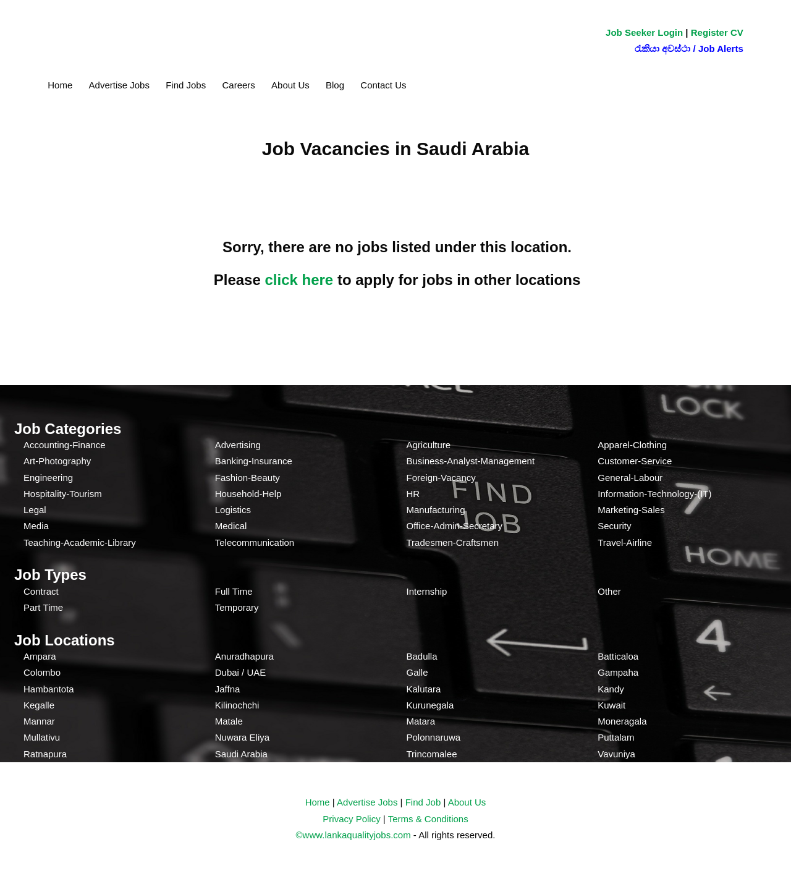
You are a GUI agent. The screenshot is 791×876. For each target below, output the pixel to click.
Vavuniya (616, 754)
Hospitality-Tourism (62, 493)
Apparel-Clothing (632, 445)
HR (413, 493)
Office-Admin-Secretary (455, 526)
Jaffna (227, 689)
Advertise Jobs (119, 85)
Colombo (42, 672)
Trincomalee (432, 754)
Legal (34, 509)
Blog (335, 85)
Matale (229, 721)
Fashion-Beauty (247, 477)
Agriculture (429, 445)
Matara (421, 721)
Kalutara (424, 689)
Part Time (43, 607)
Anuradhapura (244, 656)
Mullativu (41, 737)
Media (36, 526)
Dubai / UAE (240, 672)
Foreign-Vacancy (441, 477)
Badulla (422, 656)
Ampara (39, 656)
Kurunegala (430, 705)
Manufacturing (436, 509)
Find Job (423, 802)
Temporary (237, 607)
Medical (231, 526)
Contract (41, 591)
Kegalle (38, 705)
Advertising (238, 445)
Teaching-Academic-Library (79, 542)
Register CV (717, 32)
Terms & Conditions (428, 819)
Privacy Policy (351, 819)
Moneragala (622, 721)
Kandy (611, 689)
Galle (417, 672)
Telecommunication (254, 542)
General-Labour (630, 477)
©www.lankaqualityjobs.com (353, 835)
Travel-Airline (625, 542)
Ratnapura (45, 754)
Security (614, 526)
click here (298, 279)
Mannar (39, 721)
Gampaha (618, 672)
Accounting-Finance (64, 445)
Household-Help (248, 493)
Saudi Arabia (241, 754)
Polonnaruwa (434, 737)
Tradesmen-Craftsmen (453, 542)
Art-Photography (57, 461)
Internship (427, 591)
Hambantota (48, 689)
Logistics (233, 509)
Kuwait (611, 705)
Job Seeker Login (644, 32)
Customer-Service (635, 461)
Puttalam (616, 737)
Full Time (234, 591)
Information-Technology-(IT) (654, 493)
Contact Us (383, 85)
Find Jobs (186, 85)
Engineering (48, 477)
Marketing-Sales (631, 509)
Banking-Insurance (253, 461)
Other (609, 591)
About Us (290, 85)
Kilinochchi (237, 705)
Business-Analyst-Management (471, 461)
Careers (238, 85)
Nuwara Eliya (242, 737)
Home (60, 85)
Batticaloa (618, 656)
